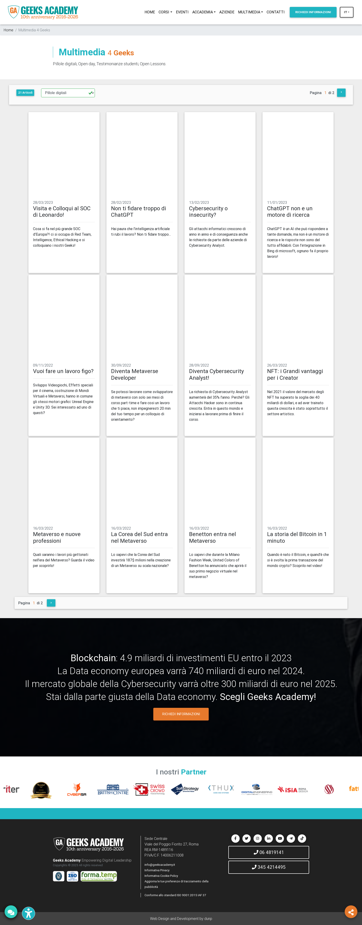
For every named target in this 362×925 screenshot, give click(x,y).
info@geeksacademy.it (160, 865)
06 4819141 (269, 852)
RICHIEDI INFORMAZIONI (181, 714)
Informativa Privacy (157, 870)
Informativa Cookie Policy (161, 876)
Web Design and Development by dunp (181, 918)
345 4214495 (269, 867)
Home (8, 30)
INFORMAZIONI (313, 12)
